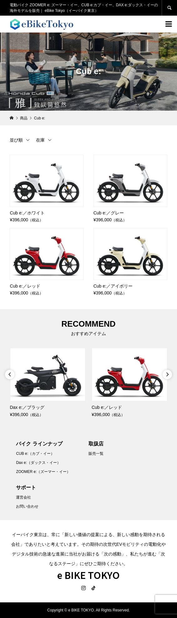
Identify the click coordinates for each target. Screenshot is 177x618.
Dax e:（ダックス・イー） (38, 462)
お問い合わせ (27, 506)
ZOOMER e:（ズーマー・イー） (43, 472)
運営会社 (23, 497)
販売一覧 (96, 453)
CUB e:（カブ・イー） (35, 453)
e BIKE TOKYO (88, 575)
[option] (47, 383)
